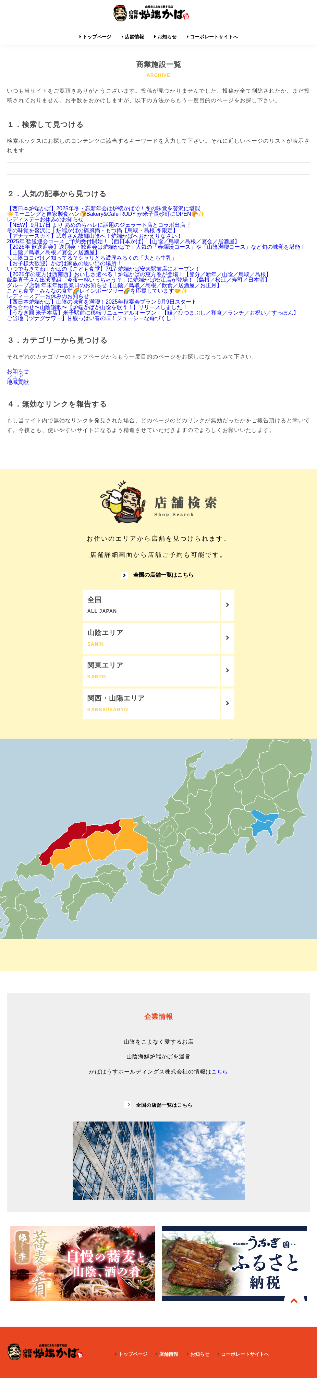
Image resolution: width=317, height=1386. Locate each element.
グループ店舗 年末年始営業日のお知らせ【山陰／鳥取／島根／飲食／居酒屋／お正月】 (114, 285)
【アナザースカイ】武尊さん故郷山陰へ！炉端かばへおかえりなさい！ (94, 236)
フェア (15, 376)
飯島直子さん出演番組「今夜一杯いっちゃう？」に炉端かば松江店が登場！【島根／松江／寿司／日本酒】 (138, 280)
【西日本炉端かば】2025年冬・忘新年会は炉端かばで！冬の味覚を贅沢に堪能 (103, 208)
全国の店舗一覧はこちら (157, 578)
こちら (220, 1080)
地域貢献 (18, 382)
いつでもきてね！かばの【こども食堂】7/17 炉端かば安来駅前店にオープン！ (103, 269)
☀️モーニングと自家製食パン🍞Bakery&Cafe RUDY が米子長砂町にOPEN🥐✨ (106, 214)
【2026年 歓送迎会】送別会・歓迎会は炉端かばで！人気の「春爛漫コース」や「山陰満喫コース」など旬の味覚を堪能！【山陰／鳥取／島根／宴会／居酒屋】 (156, 249)
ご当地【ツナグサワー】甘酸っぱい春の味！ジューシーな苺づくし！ (92, 318)
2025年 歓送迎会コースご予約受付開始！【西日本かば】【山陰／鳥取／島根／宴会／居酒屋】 (123, 241)
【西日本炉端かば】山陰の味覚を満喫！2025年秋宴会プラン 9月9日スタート (102, 302)
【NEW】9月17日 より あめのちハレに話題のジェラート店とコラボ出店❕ (99, 225)
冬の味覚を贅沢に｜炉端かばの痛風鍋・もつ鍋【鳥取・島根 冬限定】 (92, 230)
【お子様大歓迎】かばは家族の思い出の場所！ (64, 263)
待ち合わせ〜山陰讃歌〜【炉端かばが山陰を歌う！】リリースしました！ (97, 307)
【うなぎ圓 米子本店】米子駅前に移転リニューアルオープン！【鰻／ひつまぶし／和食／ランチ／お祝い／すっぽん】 (153, 313)
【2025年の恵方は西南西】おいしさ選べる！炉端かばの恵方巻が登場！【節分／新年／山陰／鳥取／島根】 (139, 274)
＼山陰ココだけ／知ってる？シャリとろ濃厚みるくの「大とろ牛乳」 (92, 258)
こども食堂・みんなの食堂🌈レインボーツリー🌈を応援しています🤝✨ (97, 291)
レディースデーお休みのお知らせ (48, 296)
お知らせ (18, 371)
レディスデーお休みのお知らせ (45, 219)
